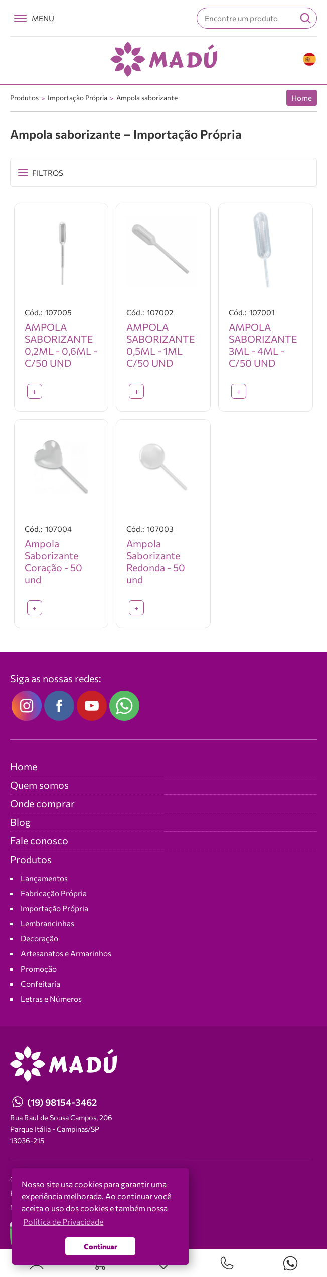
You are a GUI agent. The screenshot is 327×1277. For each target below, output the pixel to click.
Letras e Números (51, 998)
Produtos (24, 97)
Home (301, 97)
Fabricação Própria (54, 893)
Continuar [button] (100, 1246)
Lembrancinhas (47, 923)
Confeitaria (40, 983)
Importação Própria (77, 97)
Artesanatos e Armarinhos (66, 953)
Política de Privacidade (63, 1221)
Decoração (39, 938)
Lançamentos (44, 878)
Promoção (39, 968)
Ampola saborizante (147, 97)
